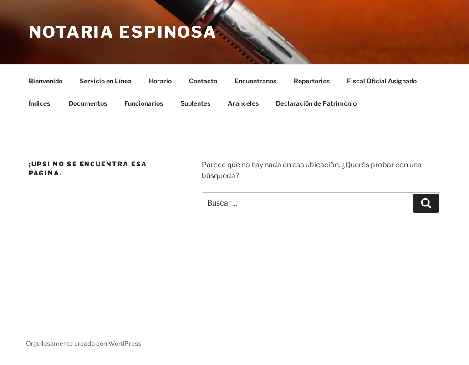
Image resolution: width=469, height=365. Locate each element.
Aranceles (243, 103)
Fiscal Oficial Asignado (382, 81)
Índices (40, 103)
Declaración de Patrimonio (316, 103)
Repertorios (312, 81)
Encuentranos (255, 81)
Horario (160, 81)
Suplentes (195, 103)
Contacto (203, 81)
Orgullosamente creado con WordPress (83, 343)
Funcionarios (143, 103)
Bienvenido (45, 81)
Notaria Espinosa (123, 32)
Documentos (88, 103)
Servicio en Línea (106, 81)
